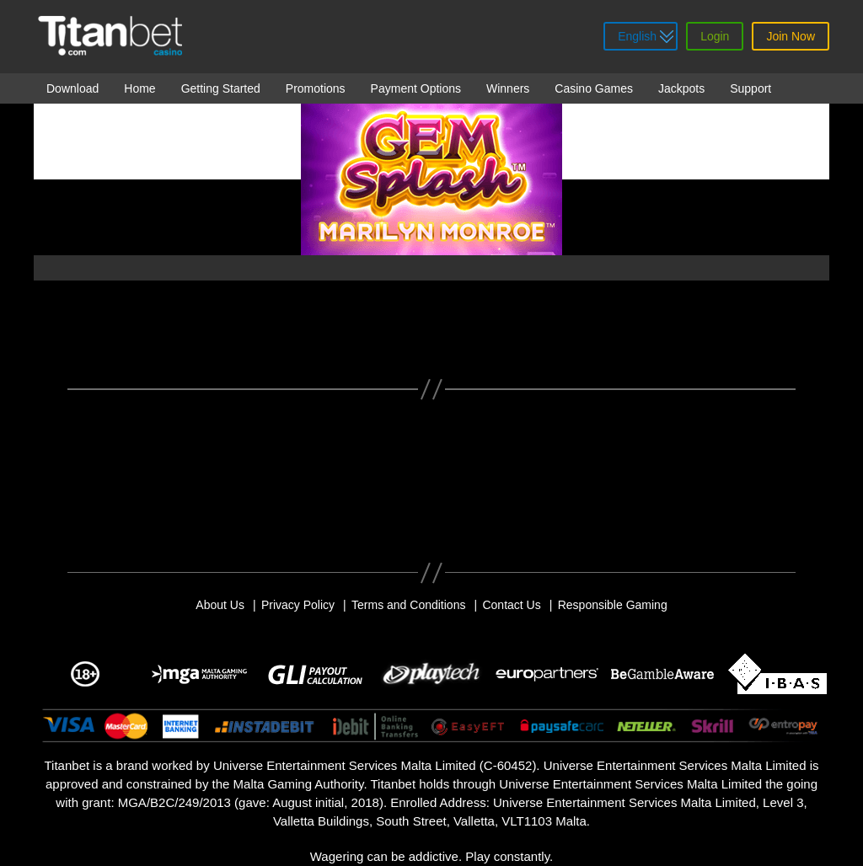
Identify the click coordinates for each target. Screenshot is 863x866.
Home (139, 88)
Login (714, 36)
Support (750, 88)
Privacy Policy (298, 605)
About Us (220, 605)
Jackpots (681, 88)
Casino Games (594, 88)
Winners (507, 88)
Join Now (790, 36)
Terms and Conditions (408, 605)
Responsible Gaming (612, 605)
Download (72, 88)
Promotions (316, 88)
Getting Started (220, 88)
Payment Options (416, 88)
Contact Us (511, 605)
